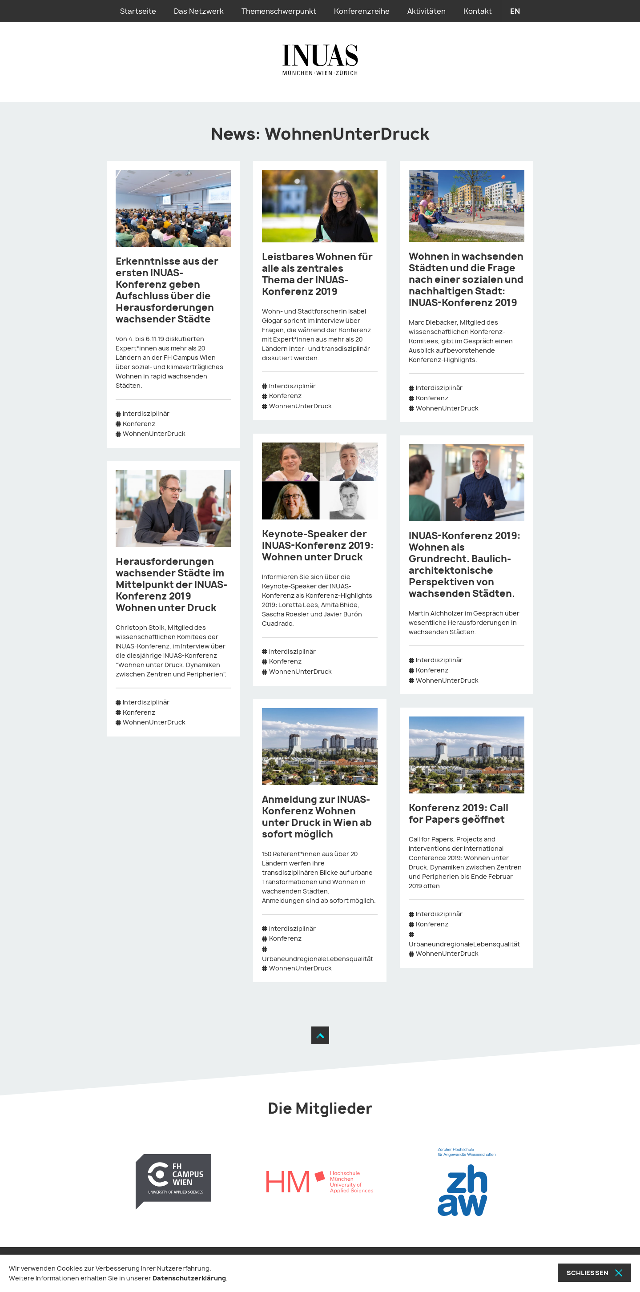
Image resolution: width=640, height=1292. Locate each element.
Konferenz (139, 423)
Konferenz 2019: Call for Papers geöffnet (458, 813)
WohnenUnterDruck (154, 433)
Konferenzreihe (362, 11)
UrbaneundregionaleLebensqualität (317, 958)
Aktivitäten (426, 11)
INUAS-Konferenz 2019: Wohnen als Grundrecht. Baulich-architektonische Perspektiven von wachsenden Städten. (465, 564)
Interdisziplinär (146, 413)
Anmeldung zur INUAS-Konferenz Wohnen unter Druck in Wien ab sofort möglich (317, 817)
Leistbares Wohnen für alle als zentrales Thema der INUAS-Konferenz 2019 (317, 274)
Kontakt (477, 11)
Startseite (138, 11)
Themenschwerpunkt (279, 11)
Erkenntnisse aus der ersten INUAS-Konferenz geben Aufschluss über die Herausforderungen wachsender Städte (167, 290)
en (515, 11)
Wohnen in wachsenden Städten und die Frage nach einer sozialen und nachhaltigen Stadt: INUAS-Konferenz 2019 (466, 279)
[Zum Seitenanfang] (320, 1035)
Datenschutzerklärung (189, 1278)
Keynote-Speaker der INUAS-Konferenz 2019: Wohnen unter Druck (318, 545)
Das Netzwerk (199, 11)
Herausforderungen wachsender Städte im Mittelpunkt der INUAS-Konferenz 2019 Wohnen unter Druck (171, 584)
